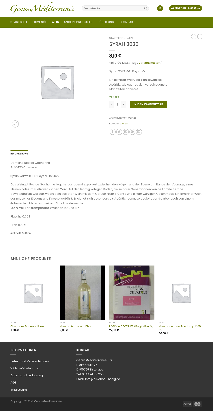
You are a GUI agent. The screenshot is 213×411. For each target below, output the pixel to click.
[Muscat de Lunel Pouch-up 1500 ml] (181, 293)
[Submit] (145, 8)
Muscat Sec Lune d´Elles (75, 326)
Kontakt (128, 22)
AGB (13, 382)
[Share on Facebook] (113, 132)
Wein (55, 22)
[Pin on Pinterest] (132, 132)
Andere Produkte (79, 22)
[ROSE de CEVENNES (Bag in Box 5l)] (131, 293)
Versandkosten (149, 63)
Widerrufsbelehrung (24, 368)
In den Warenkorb (148, 104)
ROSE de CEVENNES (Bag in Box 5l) (131, 326)
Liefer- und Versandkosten (29, 361)
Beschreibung (19, 153)
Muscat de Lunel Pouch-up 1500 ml (180, 328)
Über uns (107, 22)
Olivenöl (39, 22)
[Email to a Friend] (126, 132)
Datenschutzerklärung (26, 375)
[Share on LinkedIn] (139, 132)
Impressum (18, 390)
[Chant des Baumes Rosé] (33, 293)
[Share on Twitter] (119, 132)
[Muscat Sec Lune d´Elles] (82, 293)
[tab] (19, 153)
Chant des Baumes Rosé (27, 326)
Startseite (19, 22)
